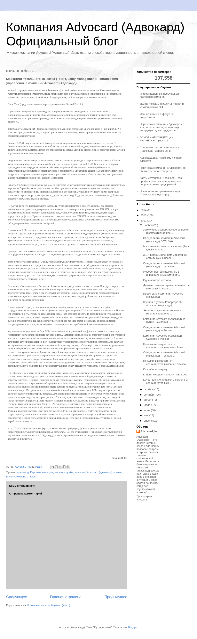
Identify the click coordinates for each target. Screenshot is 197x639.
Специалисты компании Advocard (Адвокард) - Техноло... (163, 354)
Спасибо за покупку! (155, 369)
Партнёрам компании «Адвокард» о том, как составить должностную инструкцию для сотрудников (162, 127)
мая (146, 415)
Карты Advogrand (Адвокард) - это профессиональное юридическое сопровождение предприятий (161, 181)
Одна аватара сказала (157, 280)
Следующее (16, 597)
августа (149, 399)
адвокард (23, 472)
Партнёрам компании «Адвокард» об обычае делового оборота (163, 169)
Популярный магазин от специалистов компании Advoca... (165, 362)
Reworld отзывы (26, 476)
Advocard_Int (149, 431)
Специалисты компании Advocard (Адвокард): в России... (163, 329)
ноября (148, 225)
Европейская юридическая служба (51, 472)
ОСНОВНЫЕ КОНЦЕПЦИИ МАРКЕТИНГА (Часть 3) (156, 139)
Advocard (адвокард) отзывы (104, 472)
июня (147, 410)
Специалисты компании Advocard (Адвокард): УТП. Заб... (163, 239)
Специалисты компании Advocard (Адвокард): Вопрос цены (160, 149)
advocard (80, 472)
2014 (144, 210)
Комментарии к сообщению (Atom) (48, 605)
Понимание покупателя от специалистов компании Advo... (164, 346)
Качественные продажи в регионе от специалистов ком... (165, 381)
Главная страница (65, 597)
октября (149, 389)
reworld (10, 476)
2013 (144, 215)
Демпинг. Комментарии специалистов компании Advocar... (166, 287)
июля (147, 404)
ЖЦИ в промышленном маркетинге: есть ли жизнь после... (165, 256)
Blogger (132, 627)
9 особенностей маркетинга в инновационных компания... (161, 273)
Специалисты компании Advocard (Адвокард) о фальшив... (163, 265)
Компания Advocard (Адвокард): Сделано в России (162, 337)
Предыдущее (115, 597)
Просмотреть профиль (144, 498)
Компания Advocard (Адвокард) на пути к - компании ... (164, 320)
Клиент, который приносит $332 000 (165, 374)
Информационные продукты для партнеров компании (160, 95)
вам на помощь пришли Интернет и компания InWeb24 (162, 105)
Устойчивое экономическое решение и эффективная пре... (166, 231)
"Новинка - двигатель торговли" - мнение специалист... (163, 312)
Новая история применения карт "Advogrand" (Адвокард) (160, 193)
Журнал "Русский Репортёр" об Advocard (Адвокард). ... (162, 304)
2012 (144, 220)
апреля (148, 420)
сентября (150, 394)
